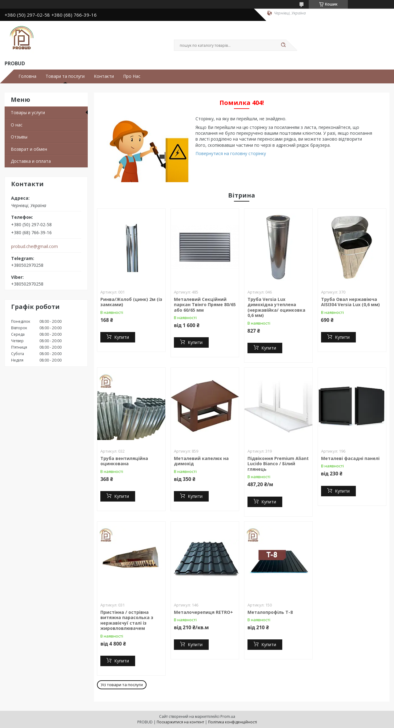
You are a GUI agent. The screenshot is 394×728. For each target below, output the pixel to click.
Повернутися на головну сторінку (230, 153)
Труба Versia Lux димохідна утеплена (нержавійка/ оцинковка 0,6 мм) (276, 307)
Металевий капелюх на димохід (201, 461)
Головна (27, 76)
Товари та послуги (65, 76)
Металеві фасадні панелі (350, 458)
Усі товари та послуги (122, 684)
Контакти (104, 76)
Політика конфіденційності (232, 722)
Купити (121, 337)
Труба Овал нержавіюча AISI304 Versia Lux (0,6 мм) (350, 302)
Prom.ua (227, 716)
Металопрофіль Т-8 (270, 612)
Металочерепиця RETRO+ (203, 612)
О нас (16, 125)
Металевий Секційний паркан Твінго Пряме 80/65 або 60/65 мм (205, 304)
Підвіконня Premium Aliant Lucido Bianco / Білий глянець (278, 463)
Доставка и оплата (31, 161)
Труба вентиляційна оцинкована (124, 461)
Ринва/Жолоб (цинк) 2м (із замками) (131, 302)
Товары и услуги (28, 112)
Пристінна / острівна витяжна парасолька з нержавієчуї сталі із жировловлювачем (126, 620)
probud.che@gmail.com (34, 246)
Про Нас (131, 76)
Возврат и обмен (29, 149)
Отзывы (19, 137)
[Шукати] (283, 45)
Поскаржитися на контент (180, 722)
